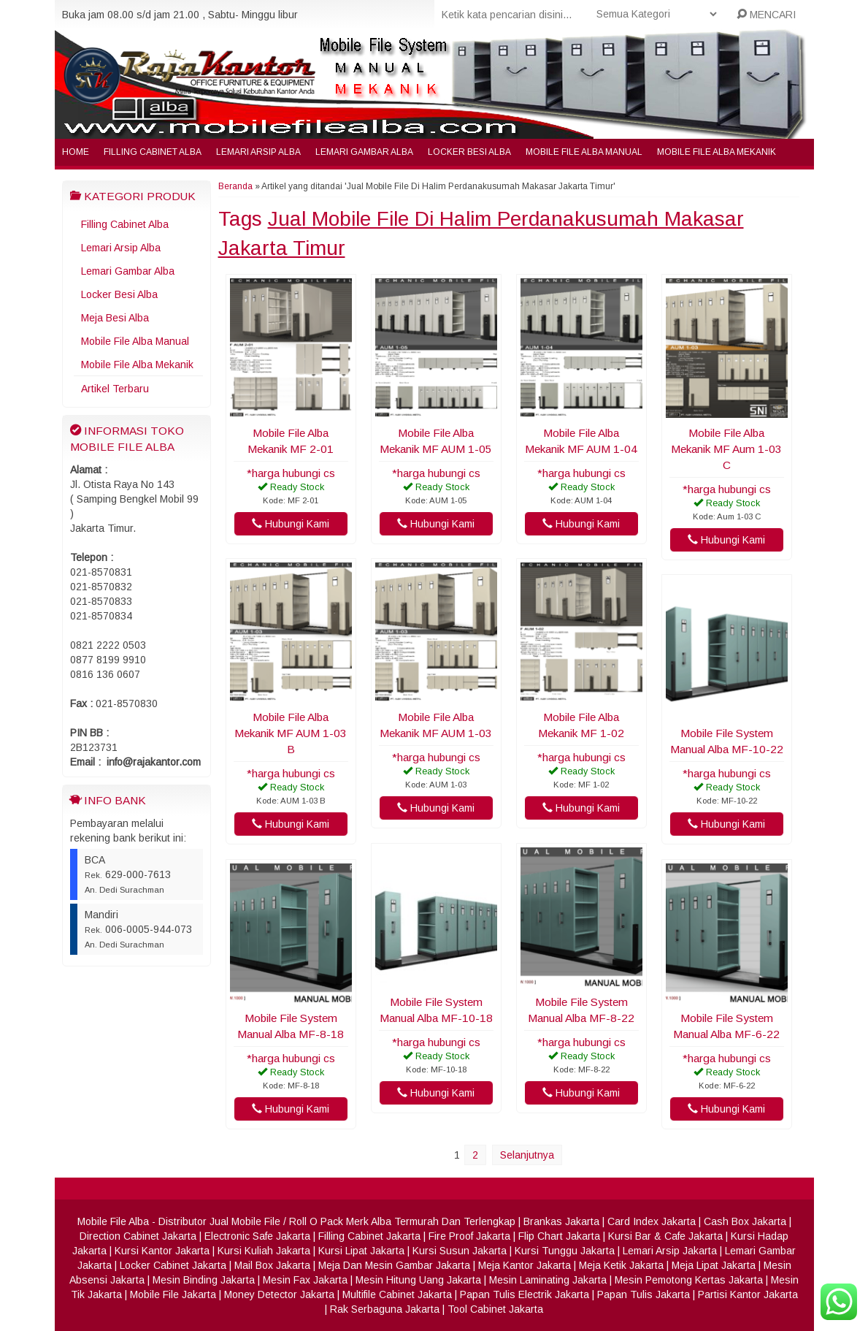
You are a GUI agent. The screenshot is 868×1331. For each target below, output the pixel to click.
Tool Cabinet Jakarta (495, 1309)
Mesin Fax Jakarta (305, 1280)
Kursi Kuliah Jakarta (264, 1250)
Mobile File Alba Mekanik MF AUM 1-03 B (290, 733)
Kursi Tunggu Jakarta (565, 1250)
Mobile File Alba (113, 1221)
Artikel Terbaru (115, 388)
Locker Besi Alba (469, 152)
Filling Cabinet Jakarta (369, 1236)
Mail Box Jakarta (272, 1265)
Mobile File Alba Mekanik (716, 152)
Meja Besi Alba (115, 318)
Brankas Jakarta (561, 1221)
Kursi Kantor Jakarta (162, 1250)
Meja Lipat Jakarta (714, 1265)
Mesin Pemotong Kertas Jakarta (689, 1280)
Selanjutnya (527, 1155)
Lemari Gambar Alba (364, 152)
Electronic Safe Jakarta (257, 1236)
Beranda (235, 186)
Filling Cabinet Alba (152, 152)
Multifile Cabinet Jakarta (397, 1294)
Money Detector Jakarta (279, 1294)
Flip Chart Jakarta (559, 1236)
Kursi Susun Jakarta (459, 1250)
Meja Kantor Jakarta (524, 1265)
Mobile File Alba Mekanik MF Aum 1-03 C (726, 449)
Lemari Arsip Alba (258, 152)
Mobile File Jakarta (173, 1294)
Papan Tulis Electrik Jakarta (524, 1294)
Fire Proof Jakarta (469, 1236)
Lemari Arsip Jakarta (670, 1250)
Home (75, 152)
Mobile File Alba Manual (584, 152)
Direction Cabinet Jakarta (138, 1236)
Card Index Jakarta (651, 1221)
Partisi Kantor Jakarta (748, 1294)
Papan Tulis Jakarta (643, 1294)
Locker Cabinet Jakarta (173, 1265)
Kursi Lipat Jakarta (361, 1250)
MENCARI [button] (766, 14)
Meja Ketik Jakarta (621, 1265)
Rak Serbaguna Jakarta (384, 1309)
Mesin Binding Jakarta (204, 1280)
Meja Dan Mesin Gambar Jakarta (394, 1265)
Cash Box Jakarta (745, 1221)
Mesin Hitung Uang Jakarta (418, 1280)
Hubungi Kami (290, 524)
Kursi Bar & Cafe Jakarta (665, 1236)
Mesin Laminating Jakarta (548, 1280)
